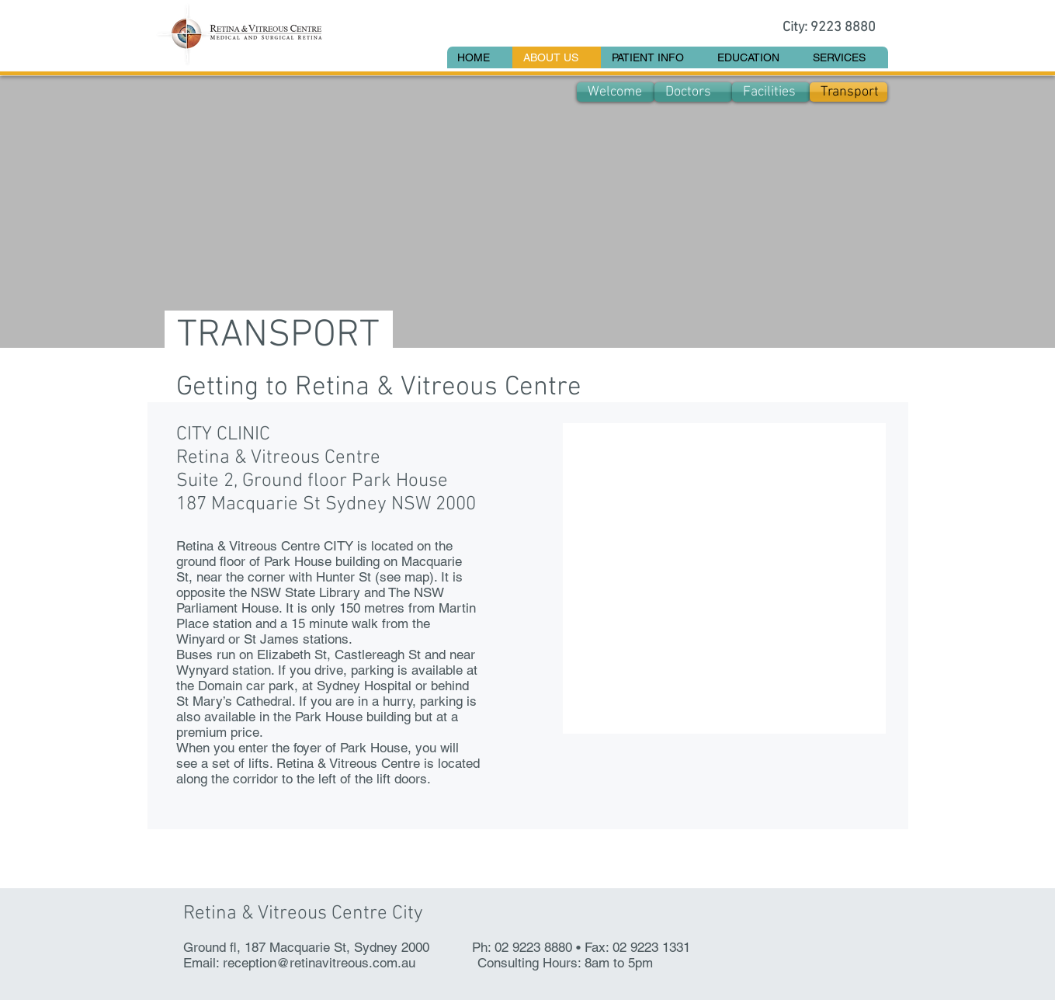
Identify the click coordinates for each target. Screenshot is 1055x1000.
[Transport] (848, 92)
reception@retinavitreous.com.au (319, 962)
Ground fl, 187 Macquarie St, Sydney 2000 (306, 947)
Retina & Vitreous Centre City (303, 913)
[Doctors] (693, 92)
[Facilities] (771, 92)
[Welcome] (615, 92)
